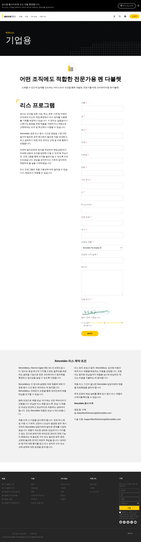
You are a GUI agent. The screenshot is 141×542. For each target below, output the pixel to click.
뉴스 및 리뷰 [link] (94, 492)
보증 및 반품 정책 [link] (37, 503)
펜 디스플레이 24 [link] (8, 484)
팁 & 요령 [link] (93, 484)
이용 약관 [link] (33, 534)
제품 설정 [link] (34, 488)
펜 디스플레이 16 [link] (8, 488)
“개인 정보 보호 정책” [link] (113, 323)
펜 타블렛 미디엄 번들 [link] (10, 495)
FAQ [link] (32, 492)
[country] (129, 503)
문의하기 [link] (34, 499)
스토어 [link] (134, 16)
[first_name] (129, 495)
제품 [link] (20, 16)
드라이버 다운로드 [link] (37, 495)
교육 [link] (62, 492)
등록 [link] (32, 484)
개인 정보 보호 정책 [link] (19, 534)
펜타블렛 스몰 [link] (7, 499)
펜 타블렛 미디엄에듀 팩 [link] (10, 503)
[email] (129, 490)
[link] (9, 16)
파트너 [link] (63, 495)
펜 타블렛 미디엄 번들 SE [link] (11, 492)
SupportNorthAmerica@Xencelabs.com (102, 419)
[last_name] (129, 499)
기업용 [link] (63, 488)
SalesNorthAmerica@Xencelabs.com (94, 413)
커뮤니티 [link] (42, 16)
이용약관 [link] (133, 514)
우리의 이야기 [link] (66, 484)
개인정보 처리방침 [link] (126, 516)
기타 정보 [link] (33, 16)
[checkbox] (120, 512)
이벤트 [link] (92, 488)
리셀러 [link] (63, 499)
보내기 (89, 333)
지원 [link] (26, 16)
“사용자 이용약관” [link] (96, 323)
